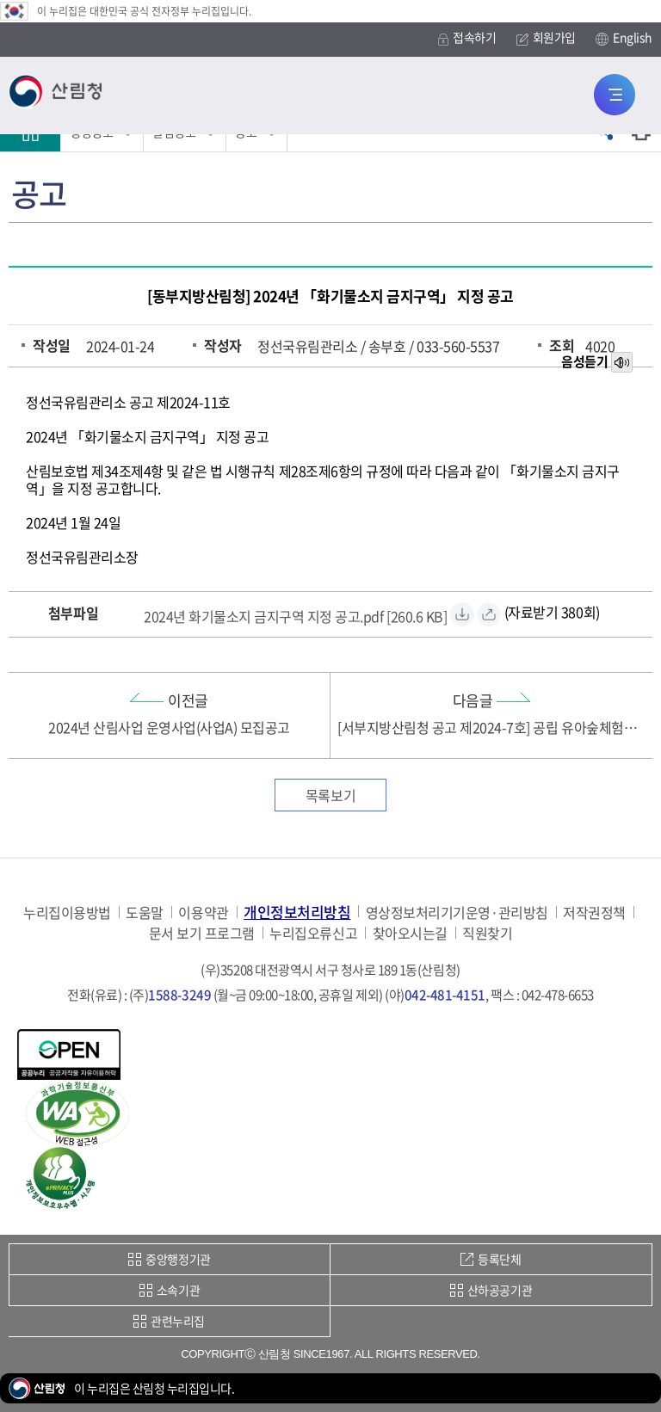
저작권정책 (594, 912)
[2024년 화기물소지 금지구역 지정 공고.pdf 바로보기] (489, 614)
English (624, 38)
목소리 (623, 363)
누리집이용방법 (67, 912)
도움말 (145, 912)
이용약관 (203, 912)
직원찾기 (487, 933)
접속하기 (467, 37)
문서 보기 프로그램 (202, 933)
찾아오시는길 (410, 933)
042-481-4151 (445, 994)
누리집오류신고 (313, 933)
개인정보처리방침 (297, 912)
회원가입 (546, 37)
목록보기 (330, 795)
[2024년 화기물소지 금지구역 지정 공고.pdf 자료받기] (295, 614)
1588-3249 (179, 994)
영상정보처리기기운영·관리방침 (457, 912)
